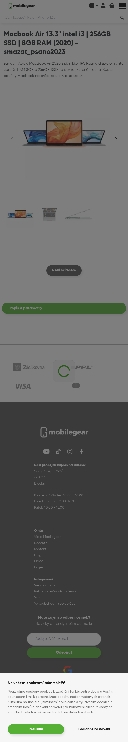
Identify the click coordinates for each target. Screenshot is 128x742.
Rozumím (36, 729)
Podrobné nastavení (94, 729)
